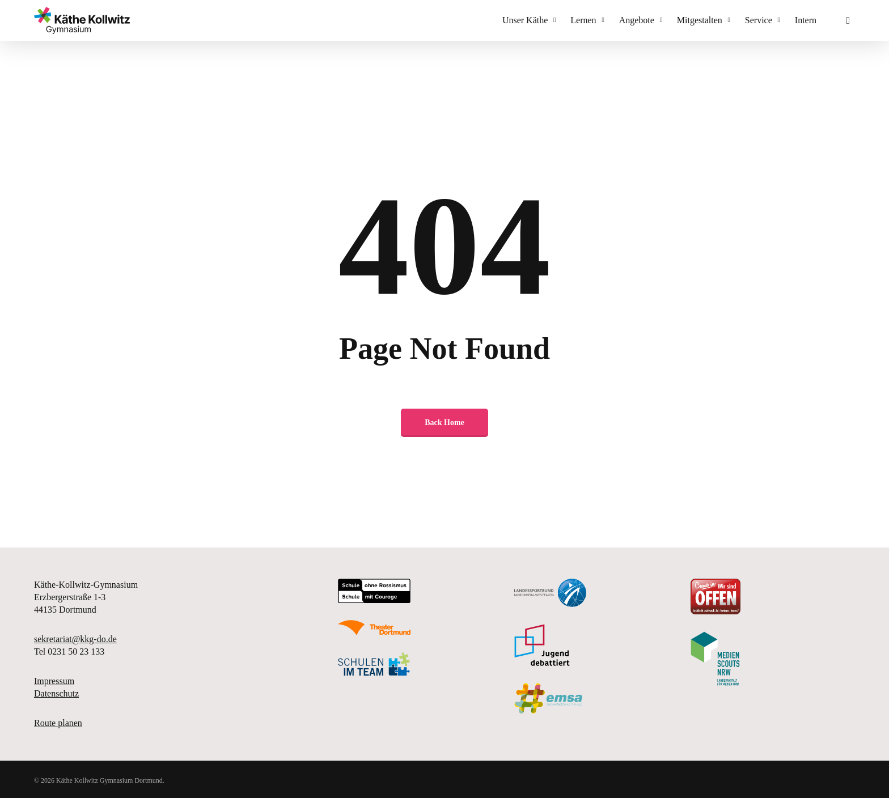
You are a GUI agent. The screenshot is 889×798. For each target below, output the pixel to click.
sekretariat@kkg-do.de (75, 639)
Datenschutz (56, 693)
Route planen (58, 723)
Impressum (54, 681)
